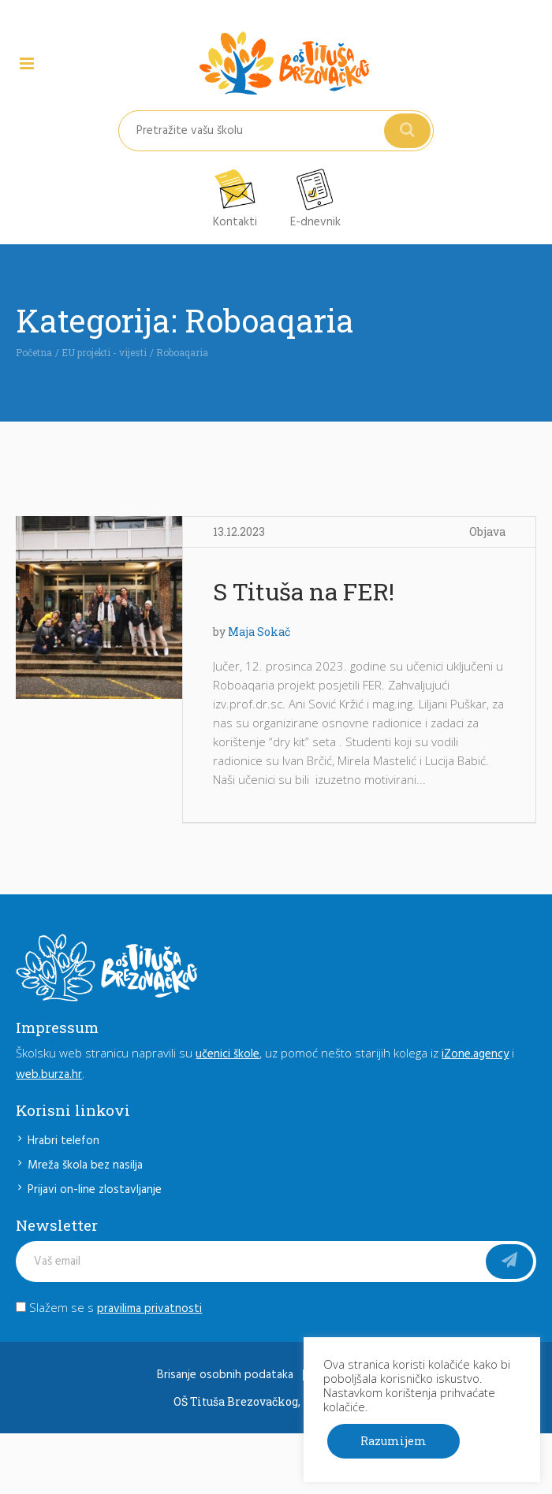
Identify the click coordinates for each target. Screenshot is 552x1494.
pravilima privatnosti (149, 1308)
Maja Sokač (259, 631)
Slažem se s (109, 1307)
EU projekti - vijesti (104, 352)
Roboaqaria (182, 352)
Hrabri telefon (63, 1141)
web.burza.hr (49, 1074)
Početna (34, 352)
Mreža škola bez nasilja (85, 1165)
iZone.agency (475, 1054)
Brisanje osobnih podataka (225, 1375)
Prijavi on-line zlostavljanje (95, 1189)
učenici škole (227, 1054)
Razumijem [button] (393, 1440)
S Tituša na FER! (303, 591)
